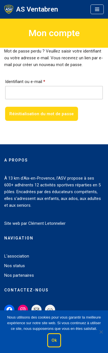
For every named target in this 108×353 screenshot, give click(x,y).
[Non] (101, 332)
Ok (54, 340)
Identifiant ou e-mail (25, 80)
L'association (16, 256)
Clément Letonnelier (47, 223)
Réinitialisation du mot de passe (41, 113)
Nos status (14, 265)
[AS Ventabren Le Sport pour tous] (31, 9)
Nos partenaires (19, 275)
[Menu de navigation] (97, 9)
